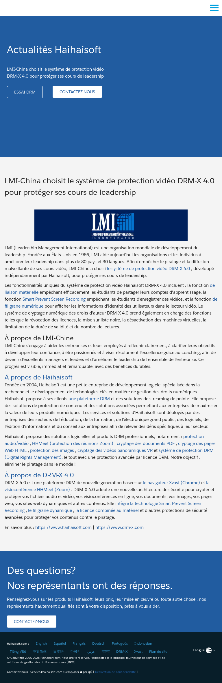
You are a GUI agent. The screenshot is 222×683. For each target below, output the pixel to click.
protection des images (52, 450)
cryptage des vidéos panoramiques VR (115, 450)
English (41, 643)
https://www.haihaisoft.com (63, 527)
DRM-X (121, 651)
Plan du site (158, 651)
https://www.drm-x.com (119, 527)
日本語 (58, 651)
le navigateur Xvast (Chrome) (171, 482)
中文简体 (40, 651)
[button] (25, 92)
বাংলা (106, 651)
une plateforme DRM (89, 398)
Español (59, 643)
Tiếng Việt (18, 651)
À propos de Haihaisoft (39, 377)
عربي (91, 651)
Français (79, 643)
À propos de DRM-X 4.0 (39, 475)
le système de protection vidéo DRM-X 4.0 (148, 268)
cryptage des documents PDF (146, 443)
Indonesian (143, 643)
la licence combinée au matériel (107, 510)
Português (120, 643)
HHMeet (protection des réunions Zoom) (72, 443)
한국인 (75, 651)
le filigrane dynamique (50, 510)
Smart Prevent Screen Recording (54, 299)
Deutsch (98, 643)
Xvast (138, 651)
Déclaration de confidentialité (115, 672)
